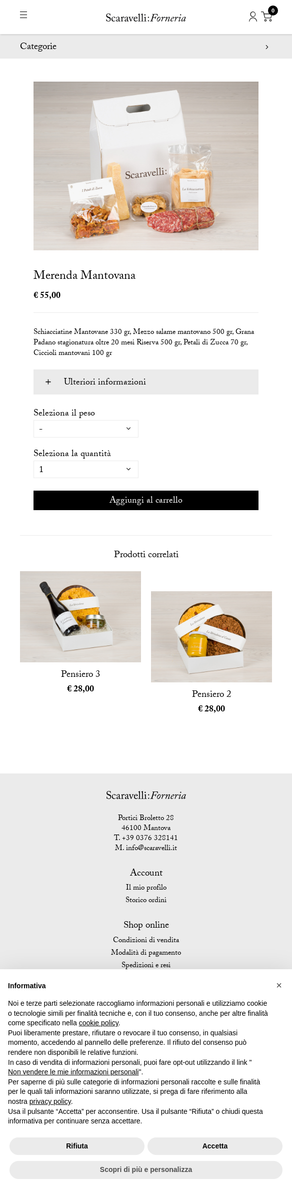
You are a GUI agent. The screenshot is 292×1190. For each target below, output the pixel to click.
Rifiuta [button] (77, 1146)
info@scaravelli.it (151, 849)
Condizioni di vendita (146, 941)
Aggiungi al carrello (146, 501)
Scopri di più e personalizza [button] (146, 1169)
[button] (279, 985)
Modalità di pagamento (146, 953)
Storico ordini (146, 901)
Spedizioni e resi (146, 966)
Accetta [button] (215, 1146)
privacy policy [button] (50, 1101)
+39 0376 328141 (150, 839)
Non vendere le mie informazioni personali (73, 1072)
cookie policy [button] (98, 1023)
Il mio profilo (146, 888)
